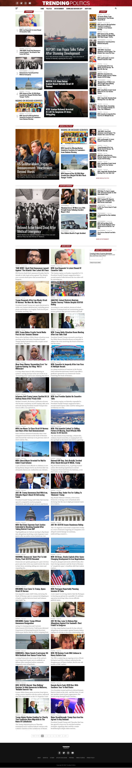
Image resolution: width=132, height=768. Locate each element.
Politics (49, 9)
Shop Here (88, 9)
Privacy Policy (90, 758)
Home (42, 9)
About (39, 758)
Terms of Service (80, 758)
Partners (71, 758)
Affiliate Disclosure (61, 758)
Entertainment (59, 9)
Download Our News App (74, 9)
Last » (65, 736)
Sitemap (52, 758)
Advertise (45, 758)
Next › (59, 736)
